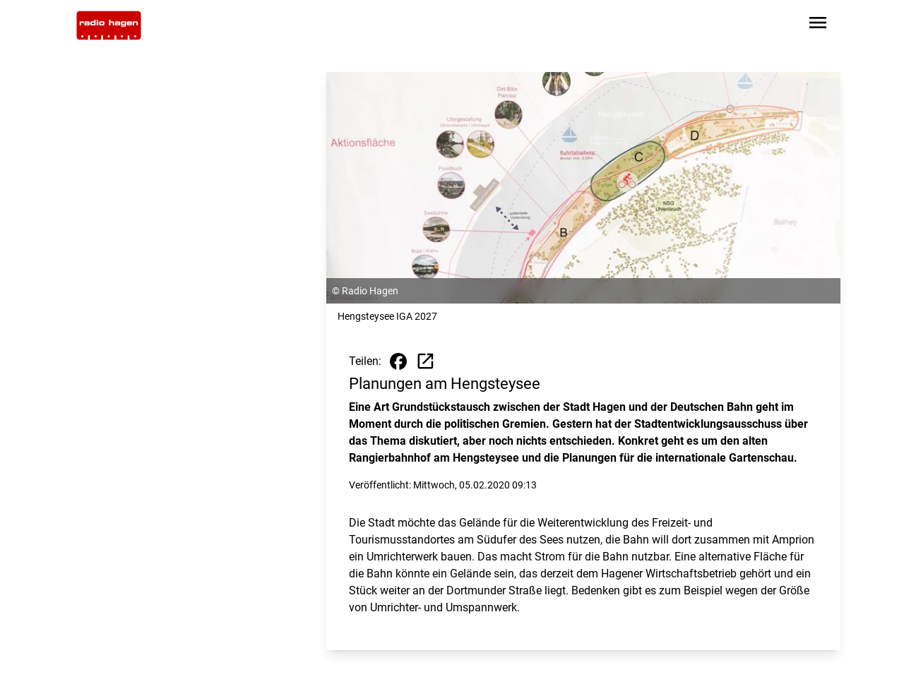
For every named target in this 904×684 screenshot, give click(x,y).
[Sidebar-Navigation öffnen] (818, 25)
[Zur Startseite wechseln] (109, 25)
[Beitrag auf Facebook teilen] (398, 361)
